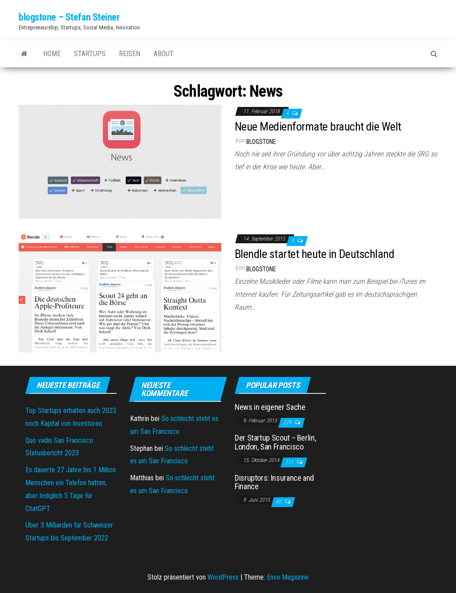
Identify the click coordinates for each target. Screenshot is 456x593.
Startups (90, 53)
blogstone (261, 141)
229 (288, 422)
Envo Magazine (288, 577)
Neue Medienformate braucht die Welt (318, 126)
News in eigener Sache (270, 407)
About (164, 53)
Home (52, 53)
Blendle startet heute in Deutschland (314, 254)
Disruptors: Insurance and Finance (274, 482)
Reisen (129, 53)
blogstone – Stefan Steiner (69, 17)
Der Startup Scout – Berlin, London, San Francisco (275, 442)
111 (290, 462)
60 (279, 502)
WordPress (223, 577)
